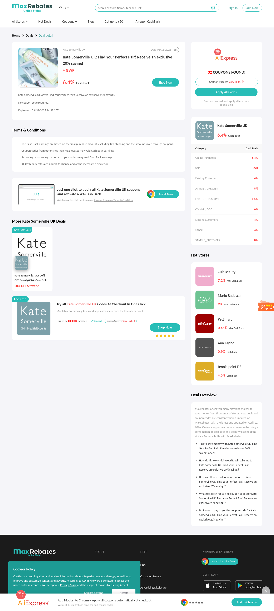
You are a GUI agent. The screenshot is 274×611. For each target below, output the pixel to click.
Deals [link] (29, 35)
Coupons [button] (69, 22)
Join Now (252, 8)
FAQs (143, 565)
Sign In (233, 8)
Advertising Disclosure (153, 587)
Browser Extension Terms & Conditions (113, 200)
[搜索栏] (148, 8)
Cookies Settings (93, 593)
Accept (124, 593)
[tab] (226, 447)
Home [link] (16, 35)
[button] (64, 8)
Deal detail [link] (46, 35)
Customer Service (150, 576)
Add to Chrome (246, 602)
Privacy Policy (68, 585)
